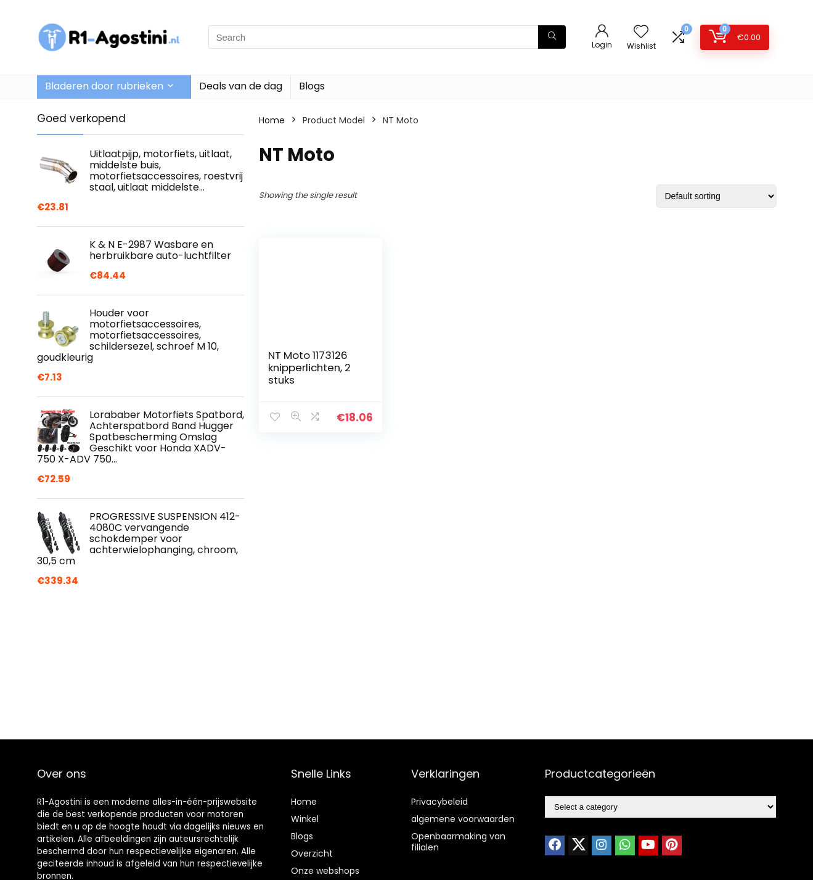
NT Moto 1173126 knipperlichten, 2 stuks (309, 367)
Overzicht (312, 853)
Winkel (305, 819)
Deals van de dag (240, 86)
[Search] (552, 37)
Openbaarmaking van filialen (458, 841)
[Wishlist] (641, 32)
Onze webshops (325, 871)
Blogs (312, 86)
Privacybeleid (439, 802)
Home (272, 120)
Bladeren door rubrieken (104, 86)
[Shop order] (716, 196)
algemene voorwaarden (463, 819)
